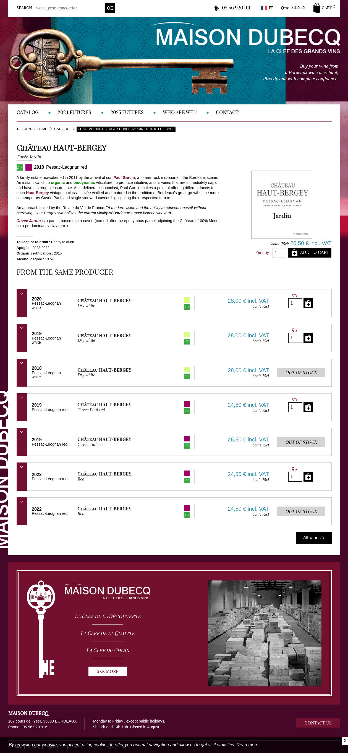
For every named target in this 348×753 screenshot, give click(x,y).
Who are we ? (180, 112)
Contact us (318, 723)
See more (108, 671)
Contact (227, 112)
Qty (294, 295)
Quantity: (263, 253)
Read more (247, 744)
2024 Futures (74, 112)
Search (24, 7)
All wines (314, 537)
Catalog (28, 112)
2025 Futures (127, 112)
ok (110, 8)
